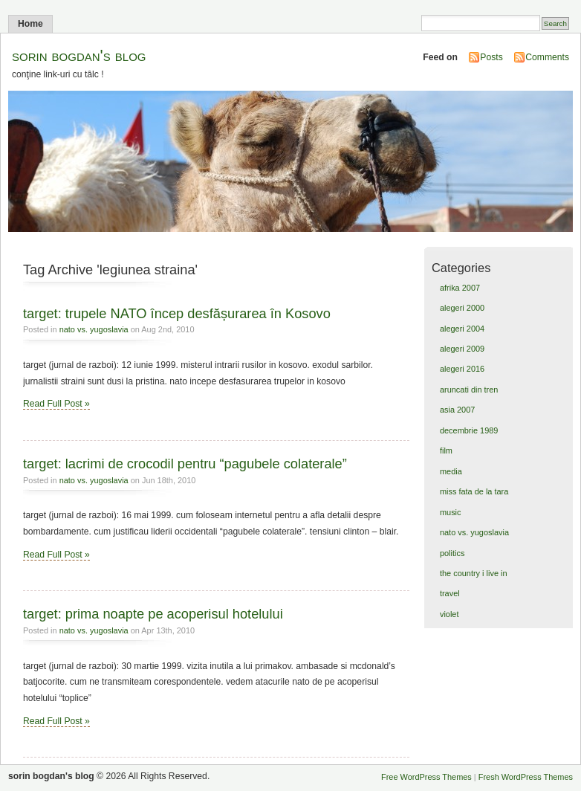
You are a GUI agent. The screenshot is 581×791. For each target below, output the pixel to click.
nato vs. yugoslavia (94, 329)
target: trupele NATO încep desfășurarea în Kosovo (177, 313)
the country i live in (473, 573)
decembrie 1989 (469, 430)
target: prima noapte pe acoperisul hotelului (153, 614)
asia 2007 (457, 409)
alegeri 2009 (462, 348)
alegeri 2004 (462, 328)
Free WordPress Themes (426, 776)
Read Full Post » (56, 403)
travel (450, 593)
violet (449, 614)
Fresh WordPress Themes (525, 776)
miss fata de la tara (474, 491)
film (446, 450)
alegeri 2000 (462, 307)
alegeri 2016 (462, 368)
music (450, 512)
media (451, 471)
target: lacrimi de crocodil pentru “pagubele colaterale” (185, 463)
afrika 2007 (460, 287)
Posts (491, 57)
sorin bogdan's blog (79, 55)
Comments (547, 57)
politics (452, 553)
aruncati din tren (469, 389)
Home (30, 24)
